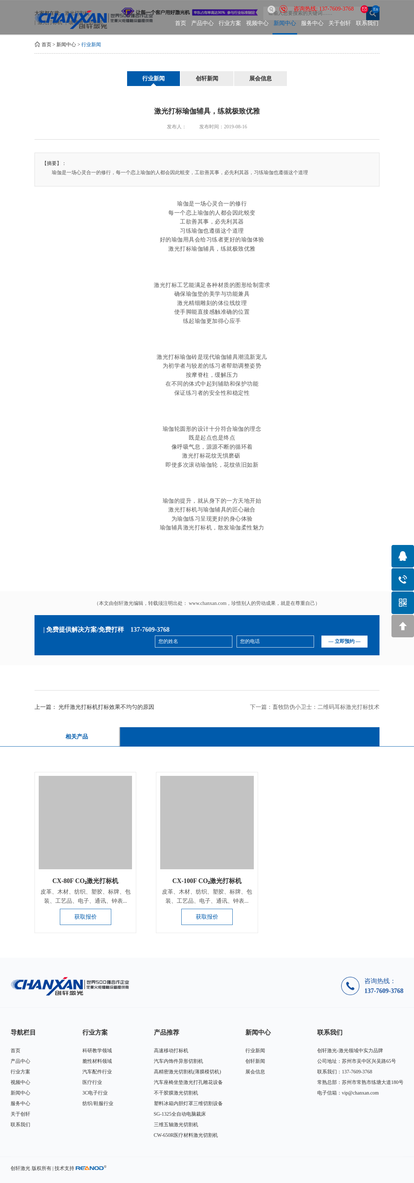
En (375, 9)
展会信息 (260, 78)
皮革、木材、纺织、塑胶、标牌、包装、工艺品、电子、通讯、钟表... (85, 896)
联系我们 (367, 23)
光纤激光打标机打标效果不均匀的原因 (106, 707)
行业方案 (230, 23)
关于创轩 (339, 23)
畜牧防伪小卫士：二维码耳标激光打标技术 (326, 707)
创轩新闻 (207, 78)
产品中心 (202, 23)
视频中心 (257, 23)
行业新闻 (91, 44)
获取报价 (85, 917)
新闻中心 (285, 23)
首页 (180, 23)
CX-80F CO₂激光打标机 (85, 880)
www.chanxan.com (207, 603)
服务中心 (312, 23)
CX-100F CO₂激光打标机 (207, 880)
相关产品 (76, 737)
